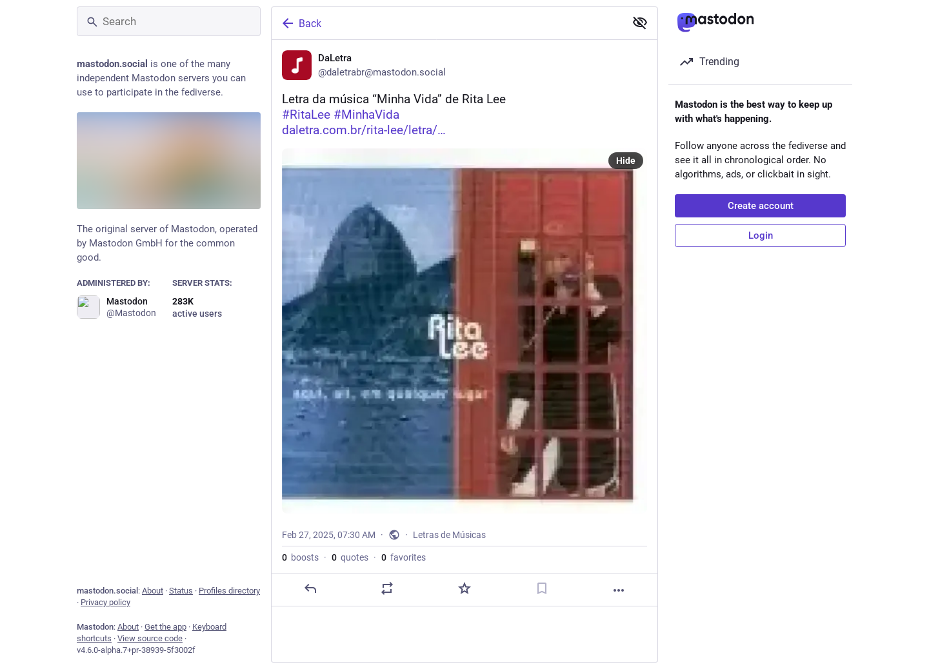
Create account (761, 206)
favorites (403, 557)
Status (181, 590)
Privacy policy (105, 602)
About (152, 590)
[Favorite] (464, 588)
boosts (300, 557)
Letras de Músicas (449, 535)
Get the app (165, 627)
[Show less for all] (640, 22)
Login (760, 235)
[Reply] (310, 588)
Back (300, 23)
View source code (150, 638)
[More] (618, 590)
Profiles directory (229, 590)
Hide (625, 160)
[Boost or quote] (387, 588)
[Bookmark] (542, 588)
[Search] (169, 21)
